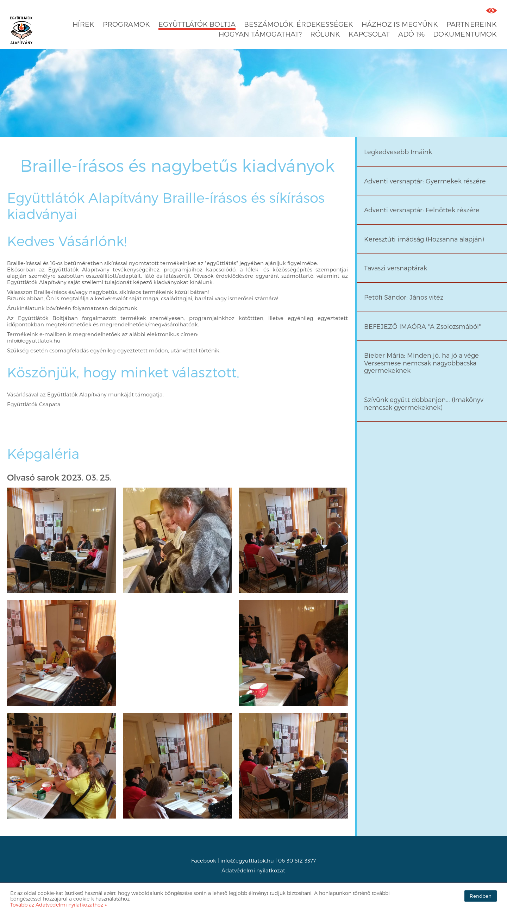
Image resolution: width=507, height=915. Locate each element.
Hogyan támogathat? (260, 34)
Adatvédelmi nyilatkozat (253, 870)
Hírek (83, 24)
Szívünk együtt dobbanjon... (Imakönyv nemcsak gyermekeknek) (423, 403)
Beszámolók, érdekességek (298, 24)
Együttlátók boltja (197, 24)
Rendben (481, 896)
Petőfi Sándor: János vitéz (403, 297)
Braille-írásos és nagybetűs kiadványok (177, 165)
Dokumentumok (465, 34)
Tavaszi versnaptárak (395, 267)
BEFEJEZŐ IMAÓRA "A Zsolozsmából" (422, 326)
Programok (126, 24)
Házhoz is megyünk (400, 24)
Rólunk (325, 34)
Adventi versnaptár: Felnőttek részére (422, 209)
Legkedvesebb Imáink (398, 151)
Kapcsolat (369, 34)
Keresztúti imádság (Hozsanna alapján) (424, 239)
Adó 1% (411, 34)
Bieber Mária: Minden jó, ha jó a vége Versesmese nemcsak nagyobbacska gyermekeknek (421, 362)
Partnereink (471, 24)
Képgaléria (43, 453)
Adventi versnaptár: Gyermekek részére (425, 180)
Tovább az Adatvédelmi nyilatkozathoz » (58, 905)
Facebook (203, 860)
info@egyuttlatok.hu (247, 860)
